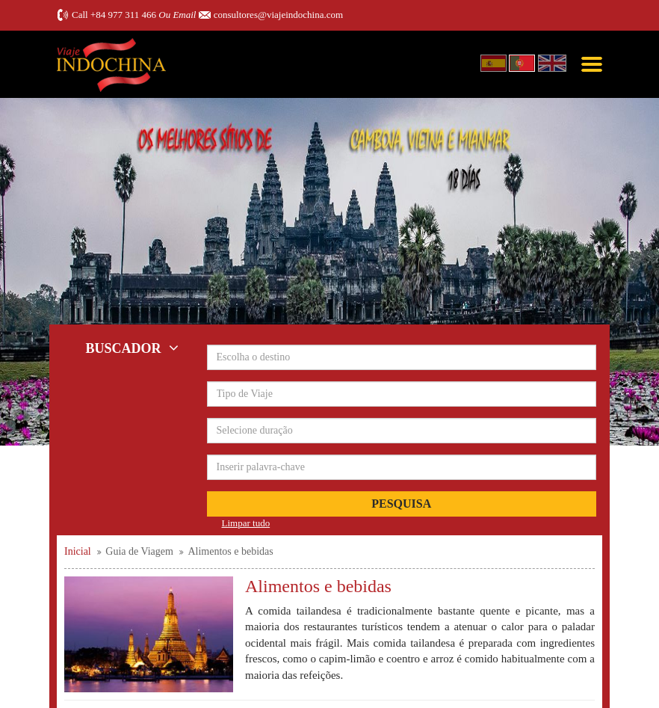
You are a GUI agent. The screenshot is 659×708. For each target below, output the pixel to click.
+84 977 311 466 (123, 14)
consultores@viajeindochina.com (278, 14)
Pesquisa (401, 503)
